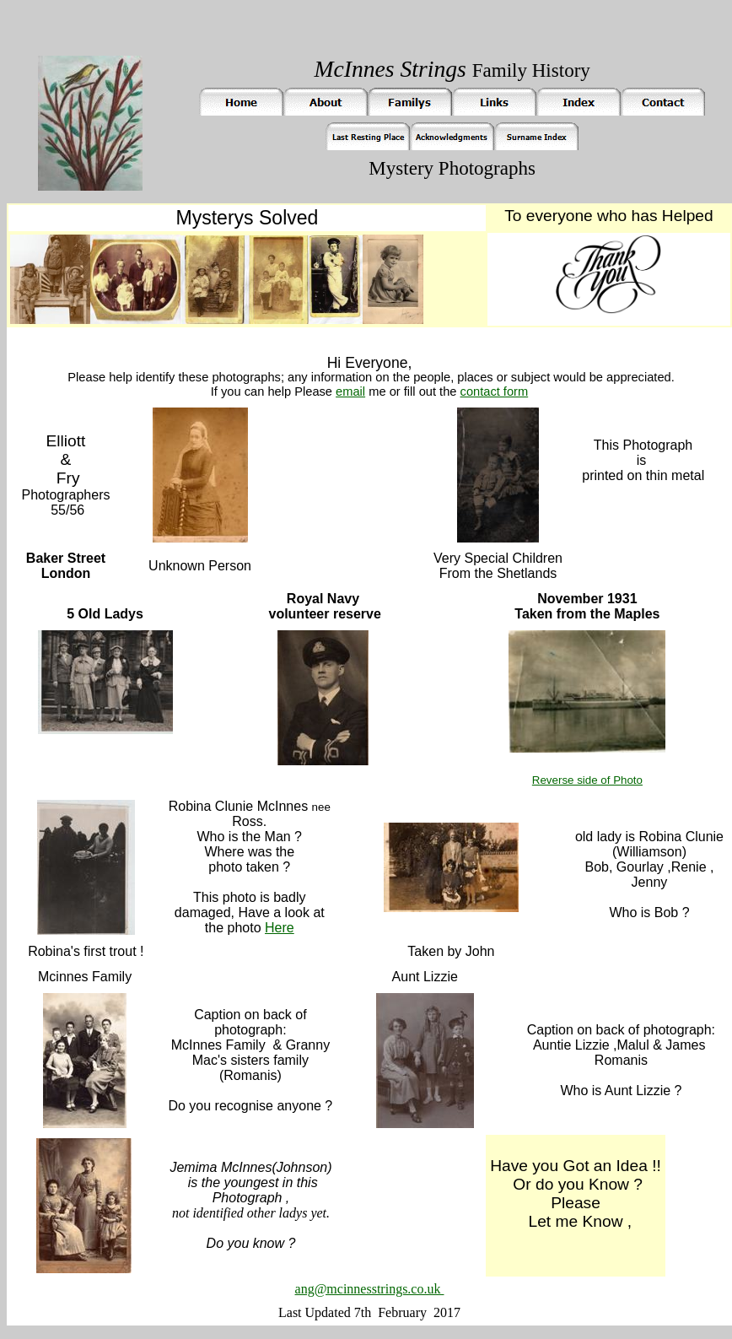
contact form (494, 391)
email (350, 391)
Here (279, 928)
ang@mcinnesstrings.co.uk (369, 1289)
